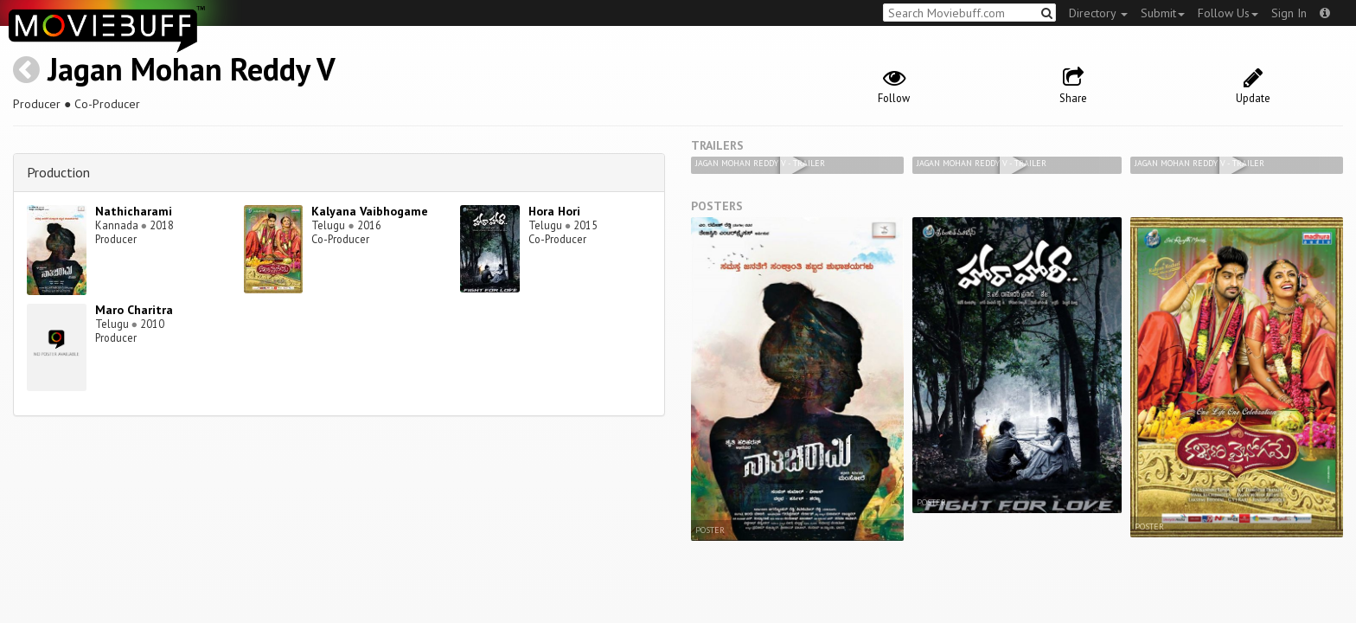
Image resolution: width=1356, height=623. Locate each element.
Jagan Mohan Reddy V (192, 68)
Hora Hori (554, 211)
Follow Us (1228, 13)
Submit (1163, 13)
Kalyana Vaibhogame (369, 211)
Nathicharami (133, 211)
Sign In (1289, 13)
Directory (1098, 13)
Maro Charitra (134, 310)
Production (58, 172)
